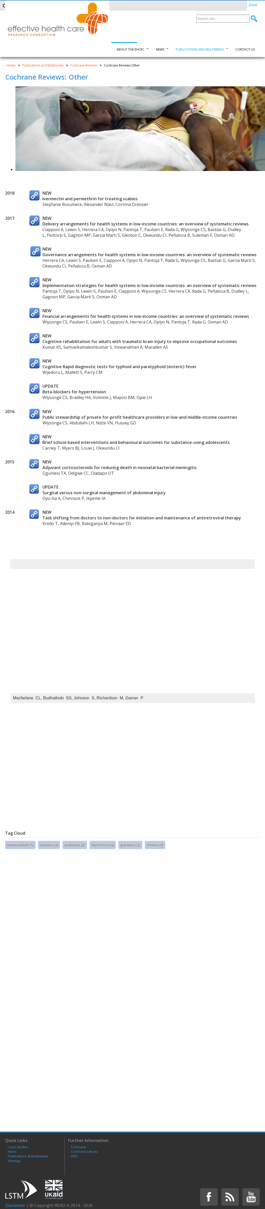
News (160, 49)
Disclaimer (15, 1205)
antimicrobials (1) (20, 845)
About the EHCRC (130, 49)
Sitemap (14, 1160)
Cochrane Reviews (83, 65)
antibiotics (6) (74, 845)
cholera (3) (155, 845)
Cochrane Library (84, 1151)
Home (10, 65)
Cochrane (78, 1147)
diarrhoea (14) (102, 845)
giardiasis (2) (130, 845)
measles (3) (49, 845)
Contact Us (245, 49)
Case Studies (18, 1147)
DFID (74, 1156)
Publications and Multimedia (200, 49)
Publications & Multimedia (28, 1156)
